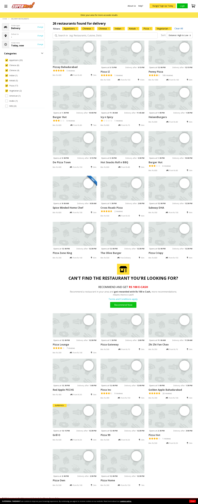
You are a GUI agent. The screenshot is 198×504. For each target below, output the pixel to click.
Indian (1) (11, 75)
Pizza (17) (11, 85)
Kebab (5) (11, 80)
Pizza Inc (106, 389)
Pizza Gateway (110, 344)
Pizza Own (59, 480)
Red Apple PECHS (63, 389)
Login (182, 6)
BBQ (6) (10, 106)
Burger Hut (60, 117)
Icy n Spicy (107, 117)
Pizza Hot (154, 435)
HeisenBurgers (157, 117)
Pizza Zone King (62, 253)
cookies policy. (126, 501)
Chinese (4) (12, 70)
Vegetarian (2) (13, 90)
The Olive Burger (111, 253)
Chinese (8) (12, 65)
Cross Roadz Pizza (112, 207)
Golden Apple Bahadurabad (165, 389)
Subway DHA (156, 207)
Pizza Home (108, 480)
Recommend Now (123, 304)
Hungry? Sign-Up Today (162, 6)
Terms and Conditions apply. (123, 299)
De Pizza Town (62, 162)
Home (4, 19)
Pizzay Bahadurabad (65, 67)
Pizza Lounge (61, 344)
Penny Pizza (155, 71)
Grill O (56, 435)
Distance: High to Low (180, 35)
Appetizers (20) (14, 60)
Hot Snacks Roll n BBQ (114, 162)
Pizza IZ (105, 71)
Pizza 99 (105, 435)
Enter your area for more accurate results (99, 15)
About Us (132, 6)
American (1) (13, 95)
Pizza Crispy (155, 253)
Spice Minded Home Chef (68, 207)
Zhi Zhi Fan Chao (158, 344)
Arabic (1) (11, 101)
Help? (140, 6)
